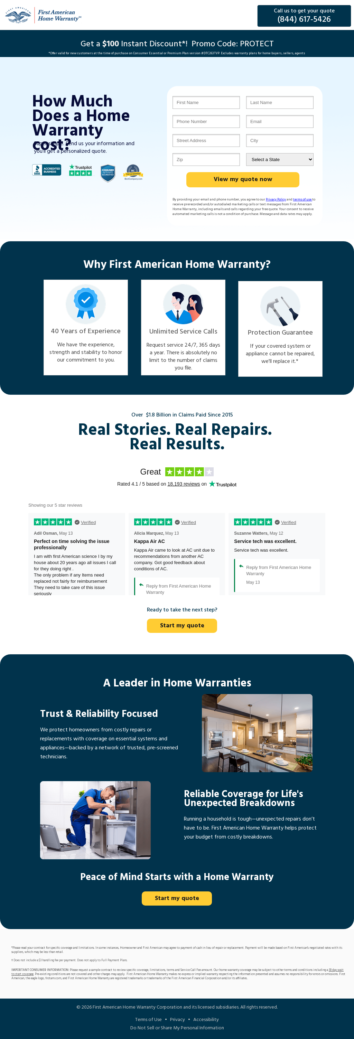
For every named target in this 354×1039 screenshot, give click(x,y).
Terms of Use (148, 1020)
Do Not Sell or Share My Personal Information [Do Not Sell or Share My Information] (177, 1028)
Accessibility (206, 1020)
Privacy (177, 1020)
